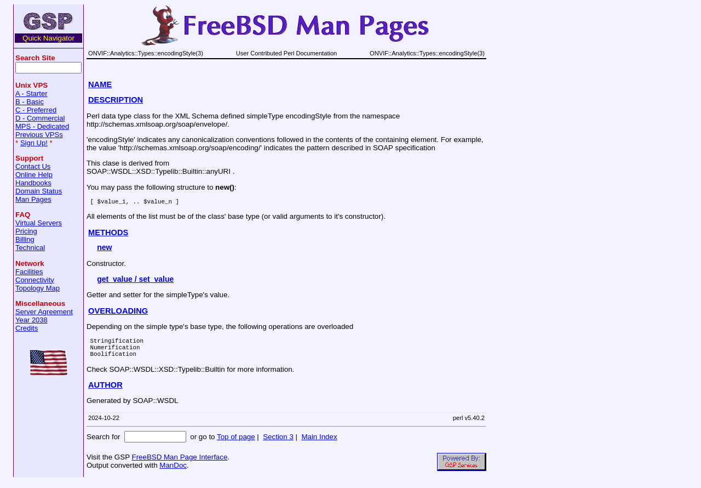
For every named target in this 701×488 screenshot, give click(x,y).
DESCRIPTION (115, 99)
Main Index (319, 443)
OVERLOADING (118, 312)
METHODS (108, 234)
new (104, 249)
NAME (100, 84)
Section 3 (278, 443)
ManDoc (173, 472)
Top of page (236, 443)
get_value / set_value (135, 280)
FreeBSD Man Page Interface (179, 463)
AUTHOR (105, 391)
